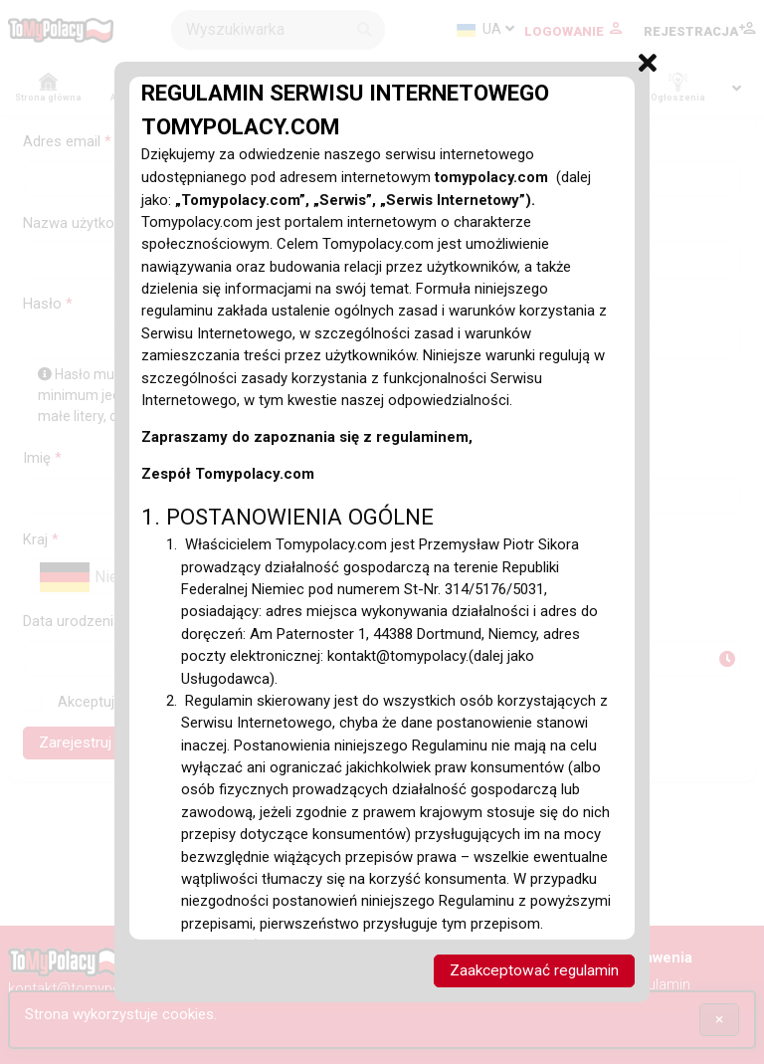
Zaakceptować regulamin (532, 970)
